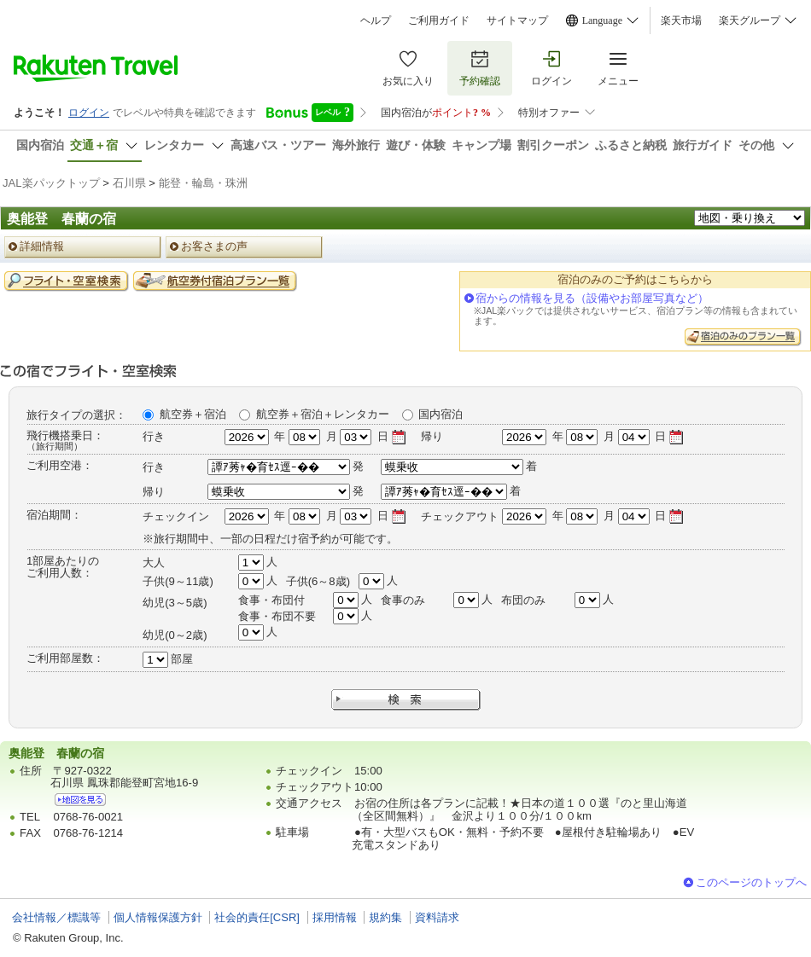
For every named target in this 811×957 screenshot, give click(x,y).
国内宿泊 (440, 414)
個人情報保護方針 (158, 917)
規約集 (385, 917)
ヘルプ (375, 20)
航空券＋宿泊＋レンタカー (322, 414)
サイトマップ (517, 20)
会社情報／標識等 (56, 917)
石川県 (129, 183)
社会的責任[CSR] (257, 917)
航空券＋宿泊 (193, 414)
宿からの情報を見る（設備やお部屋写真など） (592, 298)
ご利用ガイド (439, 20)
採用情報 (334, 917)
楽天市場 (681, 20)
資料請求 (437, 917)
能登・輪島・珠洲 (203, 183)
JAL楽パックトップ (51, 183)
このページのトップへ (751, 882)
